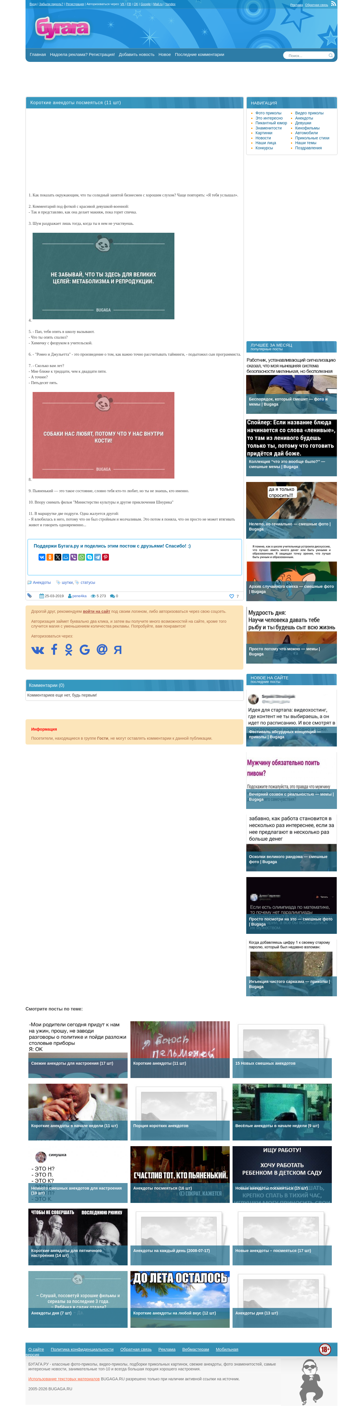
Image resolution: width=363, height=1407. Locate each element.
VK (122, 4)
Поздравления (308, 148)
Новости (263, 138)
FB (129, 4)
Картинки (264, 133)
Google (146, 4)
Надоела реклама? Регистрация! (82, 54)
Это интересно (269, 118)
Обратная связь (316, 5)
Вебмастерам (195, 1349)
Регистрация (75, 4)
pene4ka (79, 596)
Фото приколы (268, 113)
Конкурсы (264, 148)
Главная (38, 54)
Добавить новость (136, 54)
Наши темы (305, 143)
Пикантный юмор (271, 123)
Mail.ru (157, 4)
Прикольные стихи (312, 138)
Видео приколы (309, 113)
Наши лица (266, 143)
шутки (67, 582)
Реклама (296, 5)
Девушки (303, 123)
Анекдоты (42, 582)
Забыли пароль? (51, 4)
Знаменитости (269, 128)
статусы (88, 582)
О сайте (36, 1349)
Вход (33, 4)
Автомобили (306, 133)
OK (136, 4)
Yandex (170, 4)
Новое (165, 54)
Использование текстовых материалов (64, 1379)
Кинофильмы (307, 128)
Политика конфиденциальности (82, 1349)
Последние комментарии (199, 54)
